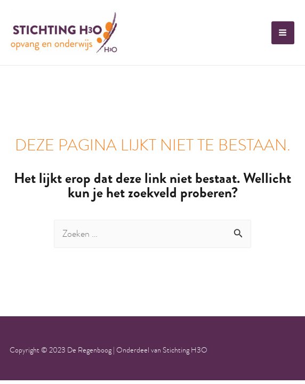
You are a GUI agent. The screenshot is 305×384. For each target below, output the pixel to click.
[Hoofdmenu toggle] (282, 32)
